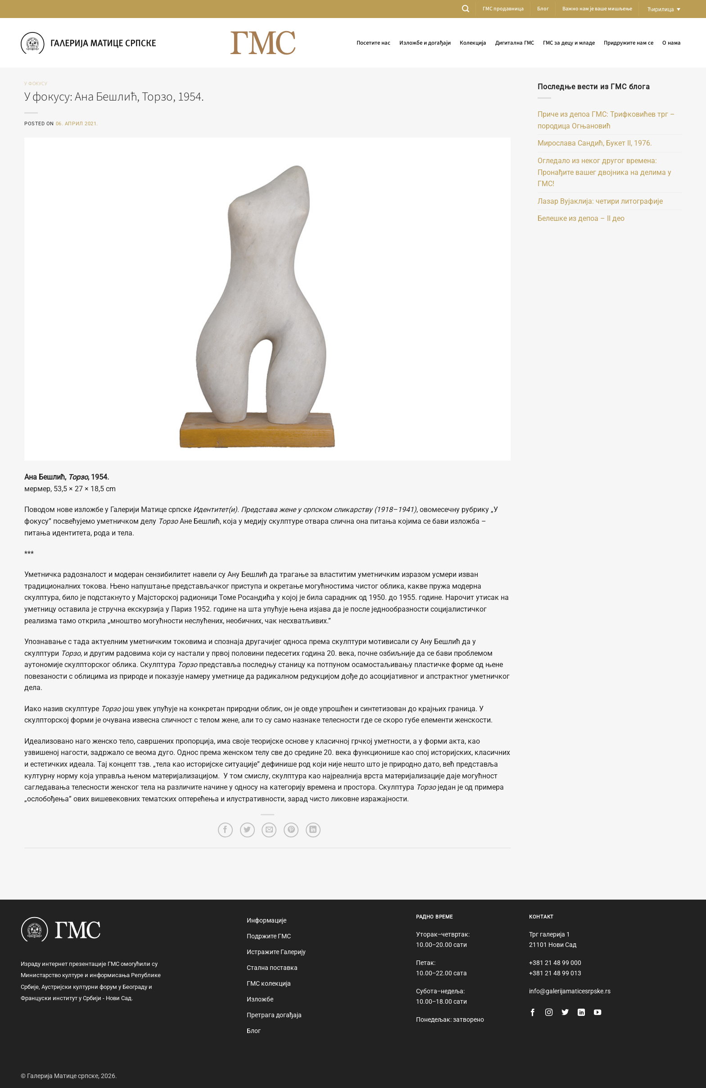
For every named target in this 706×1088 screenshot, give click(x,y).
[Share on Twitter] (247, 830)
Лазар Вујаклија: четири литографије (600, 201)
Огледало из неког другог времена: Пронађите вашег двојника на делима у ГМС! (604, 172)
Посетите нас (373, 43)
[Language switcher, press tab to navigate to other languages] (664, 9)
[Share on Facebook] (225, 830)
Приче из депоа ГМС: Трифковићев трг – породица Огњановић (606, 120)
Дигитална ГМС (514, 43)
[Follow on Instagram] (548, 1013)
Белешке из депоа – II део (581, 218)
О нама (671, 43)
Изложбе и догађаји (425, 43)
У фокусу (35, 83)
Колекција (473, 43)
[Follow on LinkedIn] (581, 1013)
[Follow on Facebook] (532, 1013)
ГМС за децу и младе (569, 43)
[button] (465, 8)
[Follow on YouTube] (597, 1013)
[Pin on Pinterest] (291, 830)
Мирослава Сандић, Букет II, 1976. (595, 143)
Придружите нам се (628, 43)
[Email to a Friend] (269, 830)
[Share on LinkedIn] (313, 830)
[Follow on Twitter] (565, 1013)
